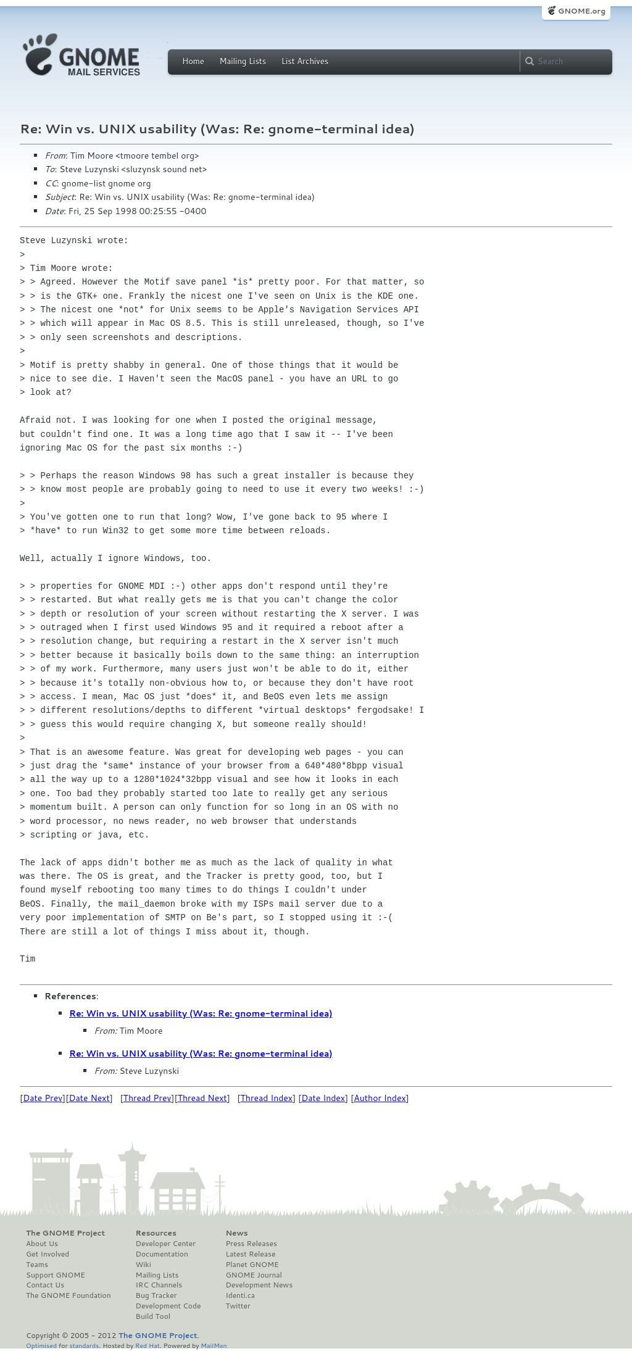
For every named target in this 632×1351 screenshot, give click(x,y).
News (236, 1233)
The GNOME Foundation (68, 1295)
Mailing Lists (242, 61)
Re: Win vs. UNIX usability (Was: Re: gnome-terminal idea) (201, 1013)
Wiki (143, 1265)
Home (193, 61)
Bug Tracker (156, 1295)
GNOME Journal (253, 1275)
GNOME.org (581, 11)
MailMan (214, 1345)
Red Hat (147, 1345)
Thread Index (267, 1098)
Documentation (162, 1254)
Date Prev (42, 1098)
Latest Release (250, 1254)
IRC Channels (159, 1285)
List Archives (304, 61)
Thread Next (202, 1098)
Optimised (41, 1345)
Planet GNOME (251, 1265)
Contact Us (45, 1285)
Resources (156, 1233)
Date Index (323, 1098)
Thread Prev (147, 1098)
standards (84, 1345)
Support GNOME (55, 1275)
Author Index (379, 1098)
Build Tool (153, 1316)
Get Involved (47, 1254)
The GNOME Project (65, 1233)
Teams (37, 1265)
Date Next (89, 1098)
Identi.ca (240, 1295)
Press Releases (250, 1244)
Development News (259, 1285)
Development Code (168, 1306)
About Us (42, 1244)
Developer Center (166, 1244)
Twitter (237, 1306)
